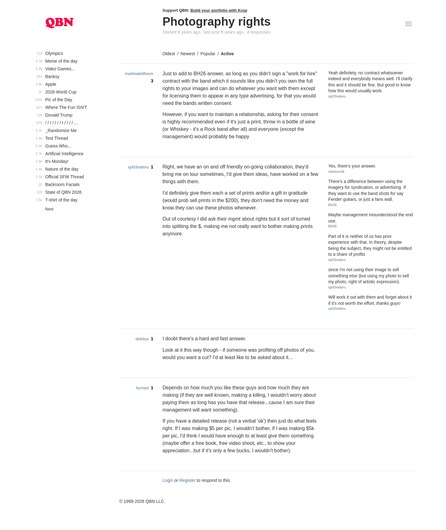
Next (49, 209)
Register (187, 480)
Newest (188, 53)
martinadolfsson (139, 73)
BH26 (332, 205)
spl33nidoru (337, 96)
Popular (207, 53)
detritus (142, 339)
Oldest (169, 53)
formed (142, 388)
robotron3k (336, 171)
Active (227, 53)
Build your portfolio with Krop (218, 10)
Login (168, 480)
